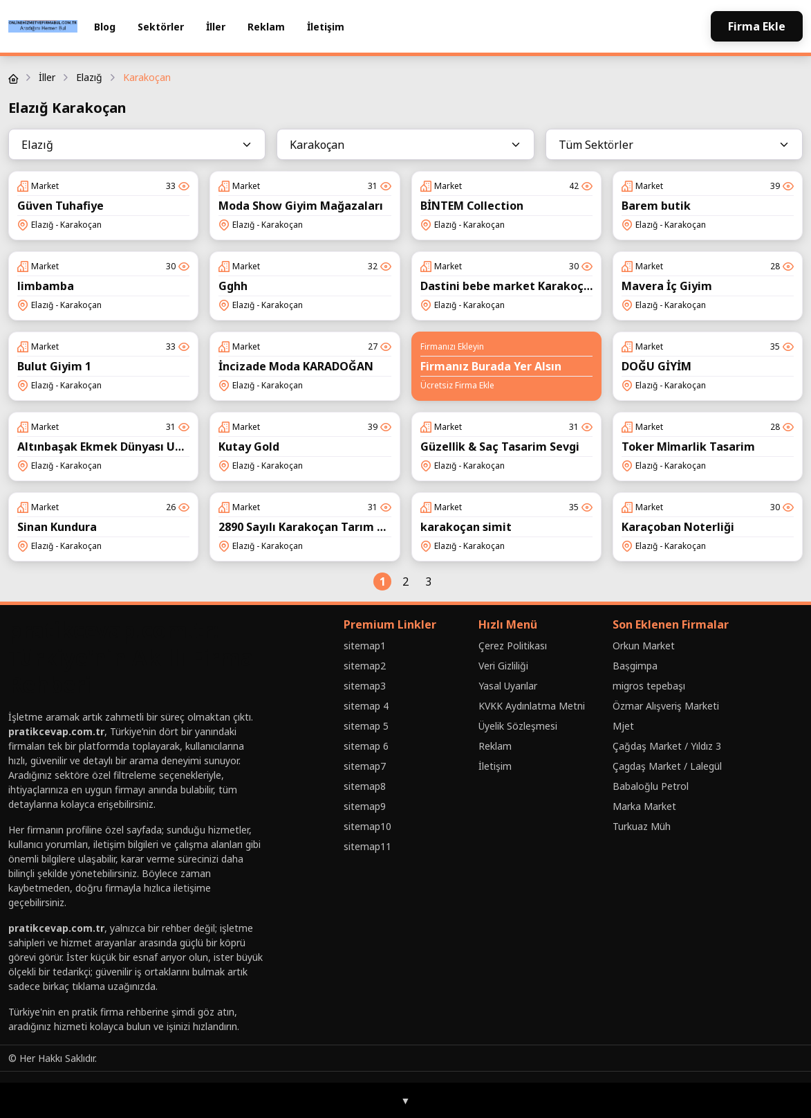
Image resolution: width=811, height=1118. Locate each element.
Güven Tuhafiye (60, 205)
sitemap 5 (366, 725)
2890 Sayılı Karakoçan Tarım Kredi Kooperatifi (345, 526)
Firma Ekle (756, 26)
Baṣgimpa (635, 665)
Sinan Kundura (57, 526)
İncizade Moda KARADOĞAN (295, 366)
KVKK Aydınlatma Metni (531, 705)
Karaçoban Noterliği (678, 526)
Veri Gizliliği (503, 665)
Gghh (233, 286)
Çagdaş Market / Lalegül (667, 766)
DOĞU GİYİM (656, 366)
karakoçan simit (466, 526)
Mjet (623, 725)
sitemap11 (367, 846)
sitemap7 (365, 766)
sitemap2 (365, 665)
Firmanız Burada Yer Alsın (490, 366)
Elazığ (89, 77)
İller (215, 26)
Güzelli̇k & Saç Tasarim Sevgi (499, 446)
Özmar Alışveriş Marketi (666, 705)
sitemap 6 (366, 745)
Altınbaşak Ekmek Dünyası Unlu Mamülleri (134, 446)
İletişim (325, 26)
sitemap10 (367, 826)
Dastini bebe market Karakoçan (508, 286)
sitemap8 (365, 786)
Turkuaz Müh (642, 826)
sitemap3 (365, 685)
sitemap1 (365, 645)
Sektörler (161, 26)
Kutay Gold (248, 446)
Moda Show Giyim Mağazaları (300, 205)
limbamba (45, 286)
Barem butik (656, 205)
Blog (104, 26)
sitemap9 (365, 806)
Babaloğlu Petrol (651, 786)
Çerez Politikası (512, 645)
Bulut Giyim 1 (54, 366)
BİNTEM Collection (471, 205)
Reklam (266, 26)
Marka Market (644, 806)
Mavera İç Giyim (667, 286)
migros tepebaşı (649, 685)
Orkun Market (644, 645)
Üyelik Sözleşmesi (517, 725)
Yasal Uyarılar (507, 685)
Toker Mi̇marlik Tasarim (688, 446)
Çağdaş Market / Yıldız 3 (667, 745)
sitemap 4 (366, 705)
